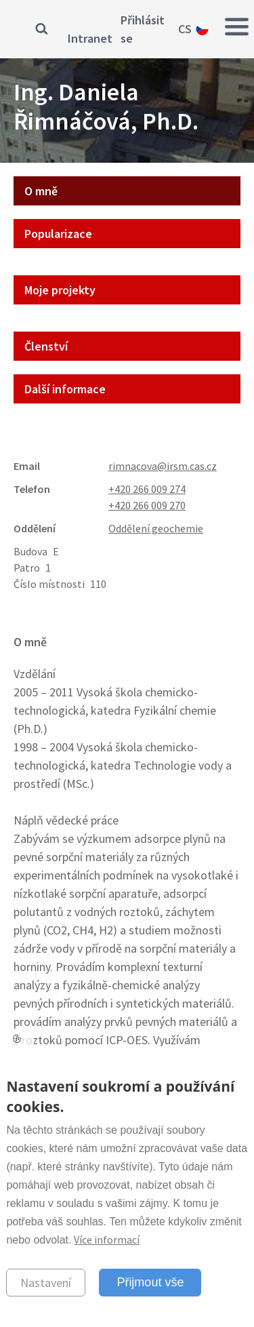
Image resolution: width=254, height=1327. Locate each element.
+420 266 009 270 (147, 505)
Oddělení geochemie (155, 528)
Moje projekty (60, 290)
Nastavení (45, 1282)
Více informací (107, 1239)
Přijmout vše (150, 1282)
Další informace (65, 389)
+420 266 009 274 (147, 489)
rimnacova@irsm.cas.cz (162, 466)
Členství (46, 346)
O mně (41, 191)
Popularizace (58, 233)
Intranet (90, 38)
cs (185, 29)
